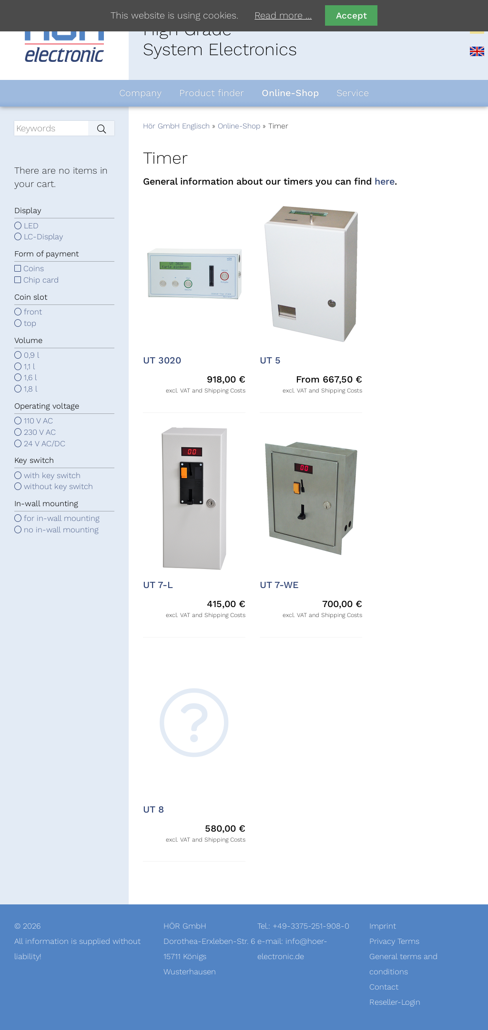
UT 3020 (162, 360)
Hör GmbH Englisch (176, 126)
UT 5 (270, 360)
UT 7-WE (279, 585)
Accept (351, 15)
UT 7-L (158, 585)
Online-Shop (239, 126)
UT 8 (153, 809)
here (385, 182)
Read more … (283, 15)
